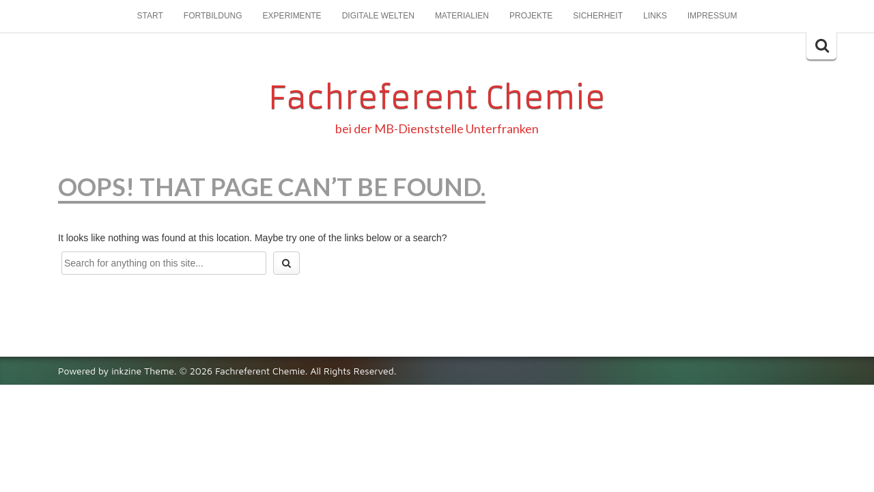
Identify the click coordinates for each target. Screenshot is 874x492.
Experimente (292, 15)
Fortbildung (213, 15)
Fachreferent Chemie (437, 98)
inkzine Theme (142, 371)
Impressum (712, 15)
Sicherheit (598, 15)
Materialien (462, 15)
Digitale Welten (378, 15)
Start (150, 15)
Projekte (530, 15)
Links (655, 15)
